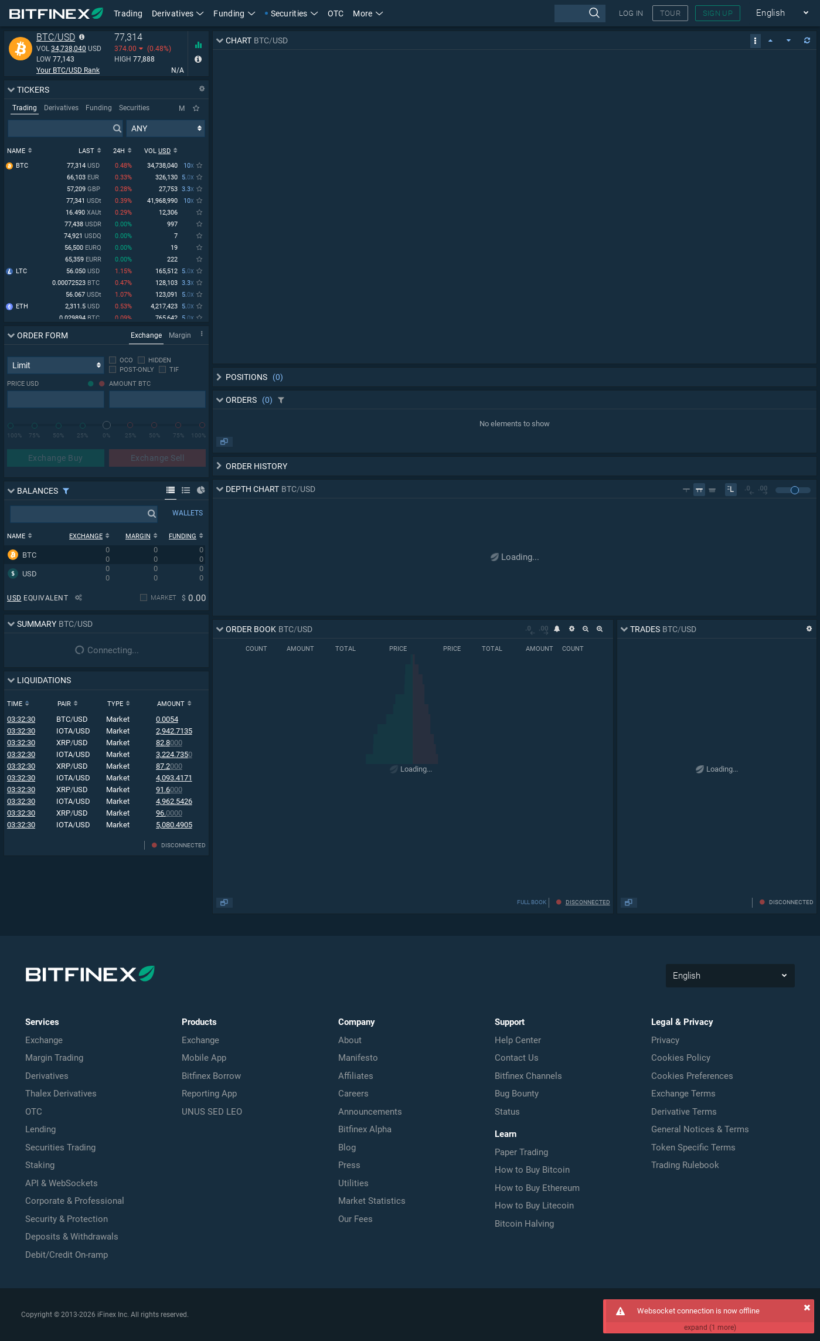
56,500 (82, 248)
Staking (40, 1165)
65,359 (83, 260)
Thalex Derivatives (61, 1093)
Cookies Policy (680, 1058)
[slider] (107, 425)
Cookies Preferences (692, 1076)
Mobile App (204, 1058)
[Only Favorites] (196, 108)
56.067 (83, 295)
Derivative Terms (684, 1111)
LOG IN (631, 13)
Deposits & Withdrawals (71, 1236)
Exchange (44, 1040)
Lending (40, 1129)
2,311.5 (83, 307)
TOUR (670, 13)
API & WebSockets (61, 1183)
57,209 (84, 190)
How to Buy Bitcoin (532, 1170)
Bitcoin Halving (524, 1223)
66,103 (84, 178)
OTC (336, 13)
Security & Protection (66, 1219)
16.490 (83, 213)
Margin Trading (54, 1058)
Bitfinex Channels (528, 1076)
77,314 (84, 166)
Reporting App (209, 1093)
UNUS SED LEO (212, 1111)
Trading (128, 13)
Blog (347, 1147)
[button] (367, 13)
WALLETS (187, 513)
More (368, 13)
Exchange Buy (55, 458)
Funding (234, 13)
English (782, 13)
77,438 (82, 225)
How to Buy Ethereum (537, 1188)
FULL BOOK (531, 902)
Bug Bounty (517, 1093)
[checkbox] (121, 360)
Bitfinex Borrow (211, 1076)
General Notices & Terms (700, 1129)
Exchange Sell (158, 458)
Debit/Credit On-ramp (66, 1255)
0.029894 (80, 319)
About (350, 1040)
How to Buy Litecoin (534, 1205)
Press (349, 1165)
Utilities (353, 1183)
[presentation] (579, 13)
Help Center (518, 1040)
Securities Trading (60, 1147)
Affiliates (355, 1076)
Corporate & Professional (74, 1201)
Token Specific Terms (693, 1147)
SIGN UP (718, 13)
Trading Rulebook (685, 1165)
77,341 (83, 201)
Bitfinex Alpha (365, 1129)
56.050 (83, 272)
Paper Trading (521, 1152)
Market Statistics (372, 1201)
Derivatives (178, 13)
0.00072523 (76, 283)
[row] (104, 554)
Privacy (665, 1040)
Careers (353, 1093)
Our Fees (355, 1219)
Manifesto (358, 1058)
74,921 (82, 237)
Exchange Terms (683, 1093)
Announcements (370, 1111)
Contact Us (517, 1058)
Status (507, 1111)
